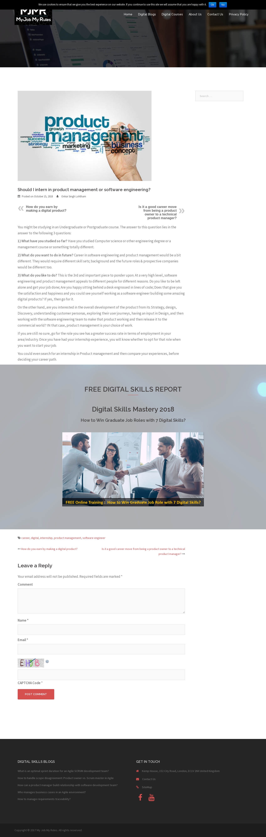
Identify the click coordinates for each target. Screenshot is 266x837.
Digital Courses (172, 14)
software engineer (94, 538)
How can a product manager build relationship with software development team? (68, 785)
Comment (25, 584)
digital (35, 538)
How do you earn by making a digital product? (46, 208)
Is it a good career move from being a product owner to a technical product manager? (158, 212)
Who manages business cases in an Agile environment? (52, 792)
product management (67, 538)
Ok (212, 4)
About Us (195, 14)
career (25, 538)
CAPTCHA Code (29, 683)
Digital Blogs (147, 14)
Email (23, 640)
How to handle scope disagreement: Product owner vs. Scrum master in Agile (66, 778)
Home (128, 14)
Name (23, 620)
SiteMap (147, 787)
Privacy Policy (239, 14)
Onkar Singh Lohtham (73, 196)
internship (46, 538)
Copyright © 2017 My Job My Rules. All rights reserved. (48, 830)
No (223, 4)
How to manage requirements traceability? (44, 799)
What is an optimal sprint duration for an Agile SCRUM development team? (63, 771)
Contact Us (215, 14)
